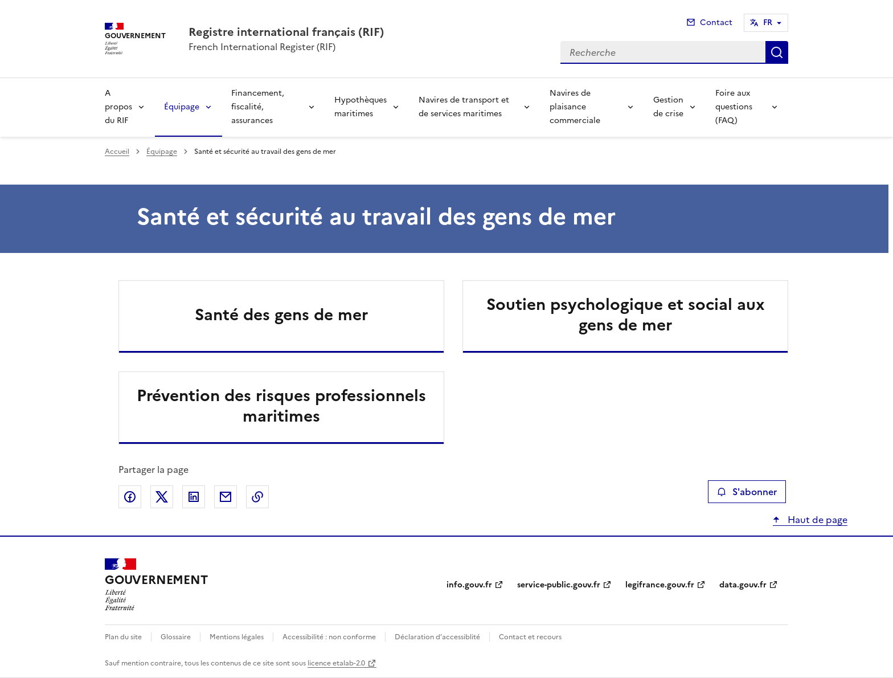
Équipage (181, 107)
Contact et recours (530, 637)
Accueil (117, 151)
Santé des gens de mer (281, 314)
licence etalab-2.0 (336, 663)
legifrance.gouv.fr (659, 585)
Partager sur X (161, 496)
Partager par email (225, 496)
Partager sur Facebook (129, 496)
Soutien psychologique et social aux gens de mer (625, 314)
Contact (716, 22)
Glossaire (176, 637)
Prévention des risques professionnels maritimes (281, 405)
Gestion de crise (668, 107)
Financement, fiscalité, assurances (257, 106)
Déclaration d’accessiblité (437, 637)
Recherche (776, 52)
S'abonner (747, 492)
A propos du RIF (118, 106)
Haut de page (816, 519)
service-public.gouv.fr (558, 585)
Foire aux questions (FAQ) (733, 106)
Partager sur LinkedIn (193, 496)
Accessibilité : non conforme (329, 637)
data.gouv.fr (743, 585)
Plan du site (123, 637)
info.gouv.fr (469, 585)
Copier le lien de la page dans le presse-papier (257, 496)
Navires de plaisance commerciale (575, 106)
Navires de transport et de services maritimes (464, 107)
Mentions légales (237, 637)
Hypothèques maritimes (360, 107)
